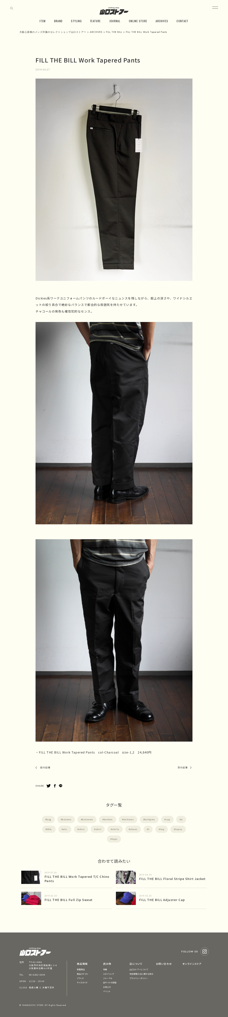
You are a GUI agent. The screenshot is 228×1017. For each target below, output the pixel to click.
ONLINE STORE (138, 21)
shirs (82, 829)
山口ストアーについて (139, 969)
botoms (66, 819)
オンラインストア (192, 963)
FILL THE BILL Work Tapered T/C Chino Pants (77, 878)
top (162, 829)
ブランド (80, 978)
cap (168, 819)
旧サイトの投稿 (109, 982)
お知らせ (107, 987)
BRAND (58, 21)
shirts (115, 829)
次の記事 (183, 767)
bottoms (129, 819)
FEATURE (95, 21)
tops (115, 839)
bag (49, 819)
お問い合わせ (164, 963)
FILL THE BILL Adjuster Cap (162, 900)
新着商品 (81, 969)
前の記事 (45, 767)
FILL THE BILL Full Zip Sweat (69, 900)
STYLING (76, 21)
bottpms (150, 819)
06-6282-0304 (37, 974)
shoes (133, 829)
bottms (108, 819)
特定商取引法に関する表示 (141, 973)
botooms (87, 819)
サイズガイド (82, 982)
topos (178, 829)
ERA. (49, 829)
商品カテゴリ (82, 973)
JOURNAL (115, 21)
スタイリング (108, 973)
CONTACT (182, 21)
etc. (65, 829)
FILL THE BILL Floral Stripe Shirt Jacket (172, 878)
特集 (105, 969)
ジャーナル (107, 978)
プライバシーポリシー (139, 978)
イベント (106, 991)
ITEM (43, 21)
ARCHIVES (162, 21)
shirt (98, 829)
